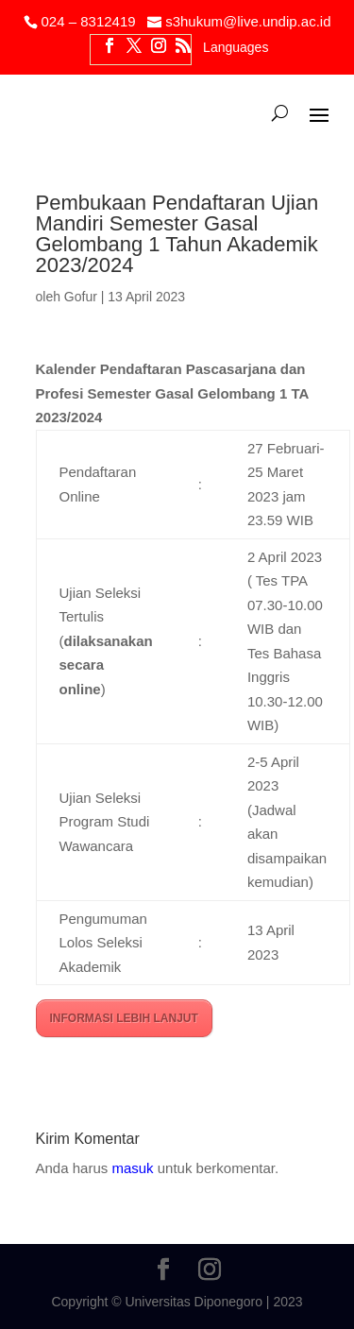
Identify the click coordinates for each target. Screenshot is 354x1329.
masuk (132, 1168)
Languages (235, 48)
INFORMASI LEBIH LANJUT (124, 1018)
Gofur (80, 296)
